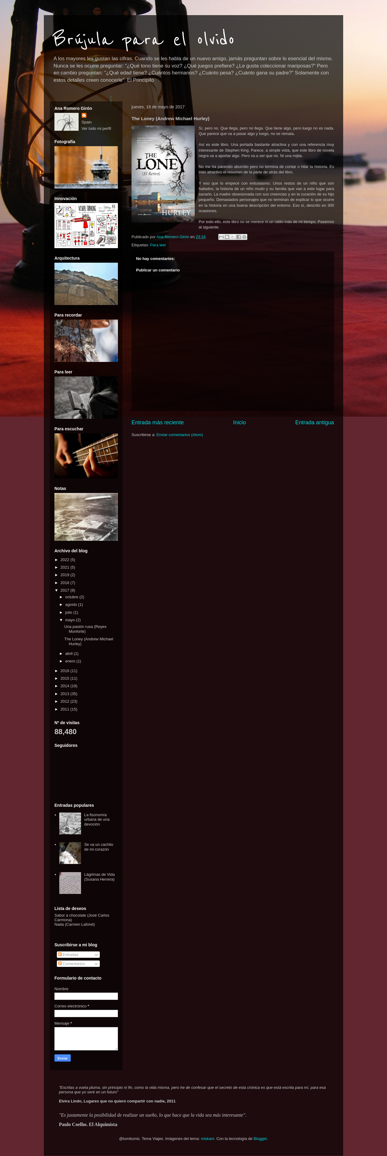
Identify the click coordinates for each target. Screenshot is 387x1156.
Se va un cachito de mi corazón (98, 847)
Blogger (260, 1138)
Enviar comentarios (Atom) (179, 434)
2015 (65, 678)
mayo (70, 620)
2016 (65, 670)
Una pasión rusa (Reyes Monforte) (85, 629)
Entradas (68, 954)
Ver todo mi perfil (96, 128)
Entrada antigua (314, 422)
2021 (65, 567)
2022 (65, 559)
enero (70, 661)
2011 (65, 709)
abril (69, 653)
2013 (65, 693)
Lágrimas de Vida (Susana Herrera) (99, 877)
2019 (65, 575)
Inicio (239, 422)
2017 (65, 590)
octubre (72, 597)
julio (69, 612)
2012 (65, 701)
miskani (207, 1138)
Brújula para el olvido (144, 40)
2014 (65, 686)
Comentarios (71, 963)
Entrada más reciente (158, 422)
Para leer (158, 245)
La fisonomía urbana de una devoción (96, 819)
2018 (65, 582)
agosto (71, 604)
